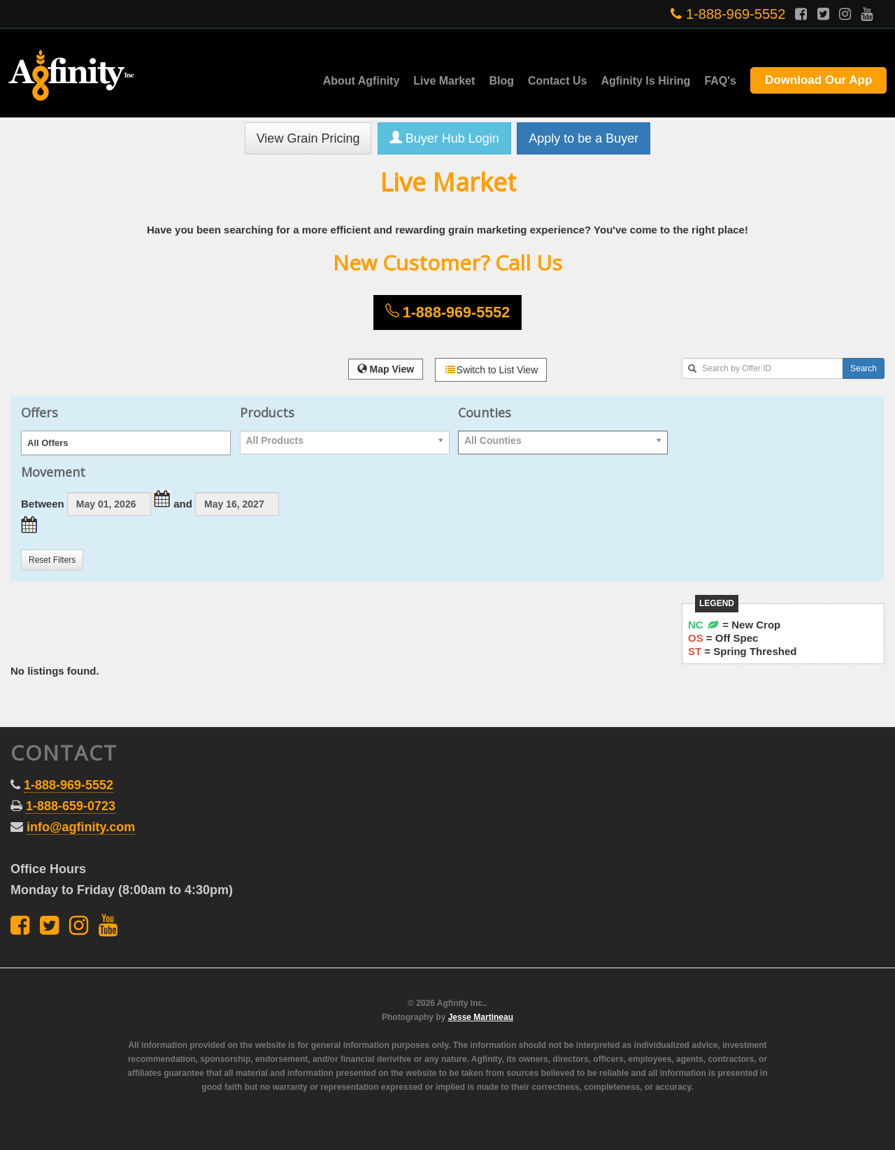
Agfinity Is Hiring (645, 81)
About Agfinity (361, 81)
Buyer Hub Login (444, 138)
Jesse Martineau (480, 1017)
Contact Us (557, 81)
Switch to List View (491, 369)
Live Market (444, 81)
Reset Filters (52, 560)
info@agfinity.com (81, 827)
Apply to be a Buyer (583, 138)
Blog (501, 81)
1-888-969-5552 (728, 14)
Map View (385, 369)
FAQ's (720, 81)
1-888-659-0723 (70, 806)
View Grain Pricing (308, 138)
